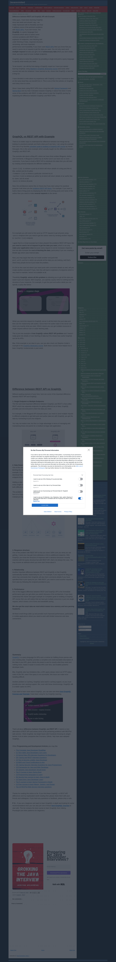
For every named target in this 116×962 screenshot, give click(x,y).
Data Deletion (48, 511)
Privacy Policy (68, 511)
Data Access (57, 511)
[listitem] (58, 475)
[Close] (89, 450)
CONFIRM (45, 505)
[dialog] (58, 481)
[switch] (80, 479)
